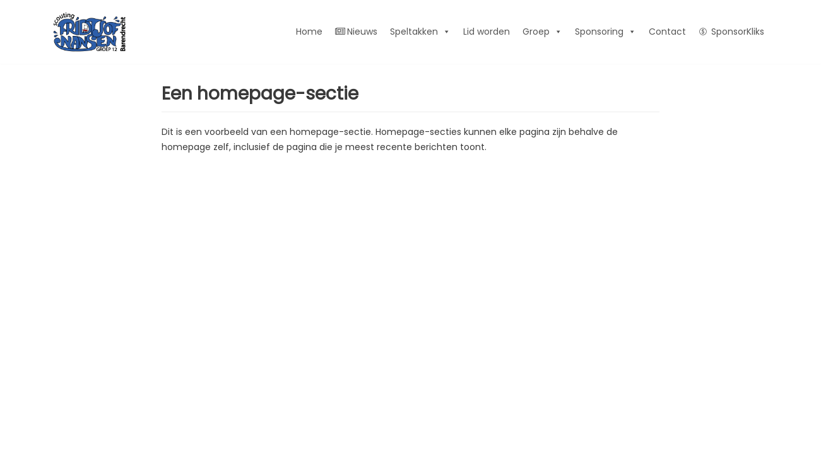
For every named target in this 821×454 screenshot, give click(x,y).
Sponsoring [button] (605, 31)
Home (309, 31)
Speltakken (420, 31)
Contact (667, 31)
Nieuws (356, 31)
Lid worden (486, 31)
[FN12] (89, 31)
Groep (542, 31)
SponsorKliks (737, 31)
